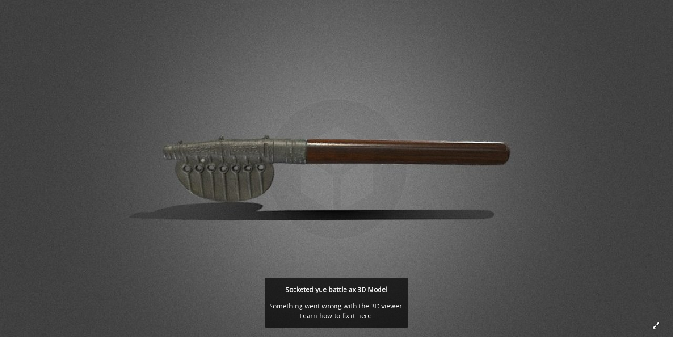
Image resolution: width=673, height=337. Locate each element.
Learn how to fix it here (336, 315)
